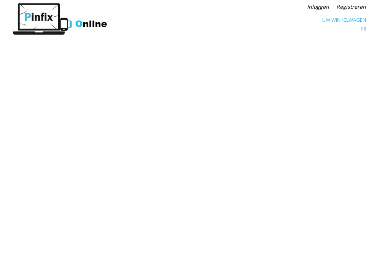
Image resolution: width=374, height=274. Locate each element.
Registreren (351, 6)
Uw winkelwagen (344, 19)
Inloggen (318, 6)
